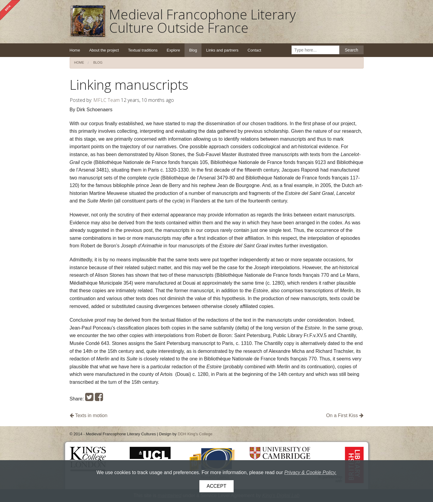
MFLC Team (106, 100)
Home (75, 50)
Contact (254, 50)
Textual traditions (143, 50)
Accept (216, 486)
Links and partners (222, 50)
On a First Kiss (344, 415)
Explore (173, 50)
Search (351, 50)
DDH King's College (195, 434)
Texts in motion (89, 415)
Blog (193, 50)
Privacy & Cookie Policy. (310, 472)
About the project (104, 50)
